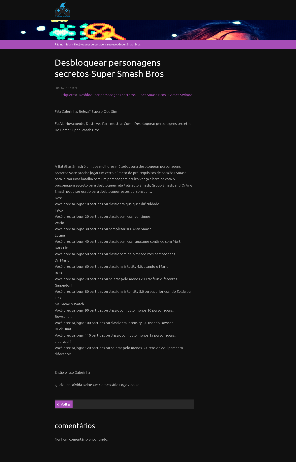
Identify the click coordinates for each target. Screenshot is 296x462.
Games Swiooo (180, 94)
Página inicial (63, 44)
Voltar (66, 404)
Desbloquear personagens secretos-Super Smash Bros (122, 94)
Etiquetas (68, 94)
